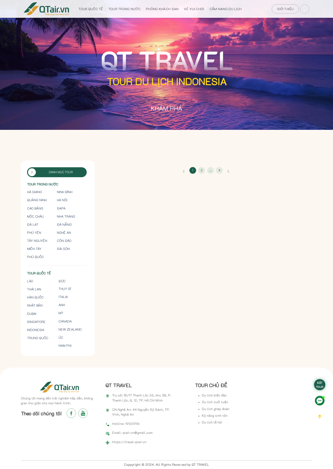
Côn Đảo (64, 241)
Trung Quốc (37, 338)
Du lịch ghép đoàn (215, 409)
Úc (61, 337)
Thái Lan (34, 289)
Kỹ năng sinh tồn (215, 415)
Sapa (61, 208)
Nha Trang (66, 216)
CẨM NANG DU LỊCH (226, 9)
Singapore (36, 322)
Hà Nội (62, 200)
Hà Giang (34, 192)
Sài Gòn (63, 249)
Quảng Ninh (37, 200)
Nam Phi (65, 346)
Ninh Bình (64, 192)
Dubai (31, 314)
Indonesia (35, 330)
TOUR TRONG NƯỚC (124, 9)
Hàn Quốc (35, 297)
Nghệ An (64, 233)
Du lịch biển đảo (214, 395)
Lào (30, 281)
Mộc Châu (35, 216)
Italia (63, 297)
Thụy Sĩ (65, 289)
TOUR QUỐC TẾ (90, 9)
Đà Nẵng (64, 224)
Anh (62, 305)
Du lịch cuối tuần (215, 402)
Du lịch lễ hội (212, 422)
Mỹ (61, 313)
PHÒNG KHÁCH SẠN (162, 9)
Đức (62, 281)
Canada (65, 321)
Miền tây (34, 249)
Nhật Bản (35, 305)
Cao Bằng (35, 208)
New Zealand (70, 329)
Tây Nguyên (37, 241)
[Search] (305, 8)
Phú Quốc (35, 257)
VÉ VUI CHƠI (194, 9)
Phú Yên (34, 233)
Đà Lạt (32, 224)
